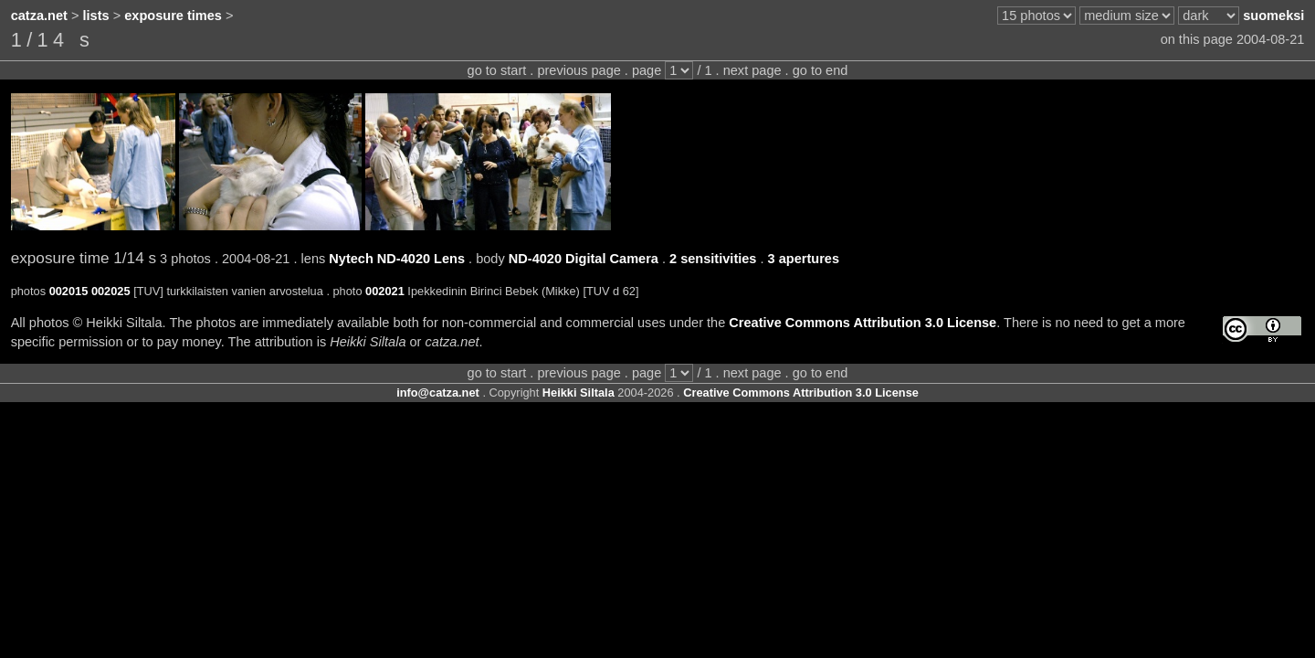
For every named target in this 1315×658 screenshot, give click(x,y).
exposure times (173, 15)
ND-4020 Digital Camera (583, 258)
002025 (111, 291)
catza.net (39, 15)
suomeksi (1273, 15)
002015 (69, 291)
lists (96, 15)
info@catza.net (437, 392)
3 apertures (803, 258)
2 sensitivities (712, 258)
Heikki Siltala (578, 392)
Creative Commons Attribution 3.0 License (862, 322)
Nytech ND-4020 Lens (397, 258)
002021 (385, 291)
